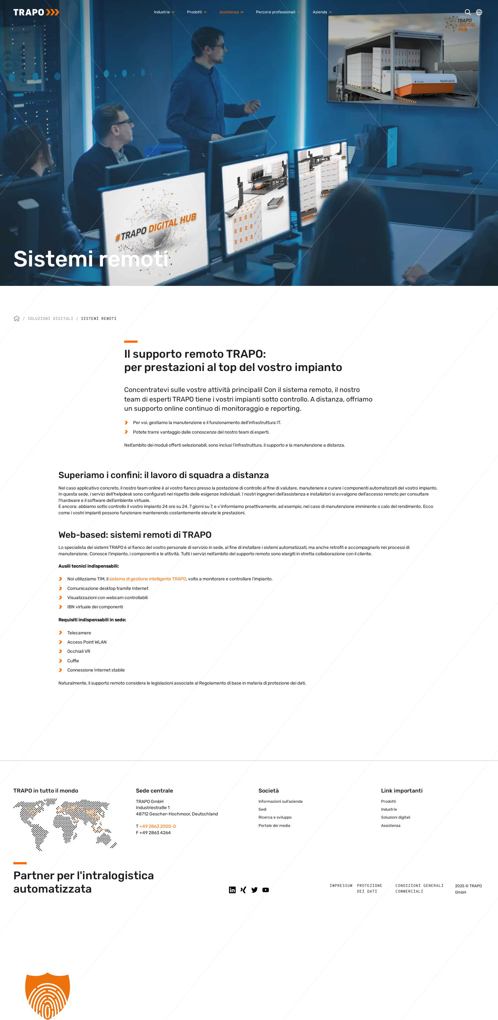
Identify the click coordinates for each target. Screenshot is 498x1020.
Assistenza (390, 825)
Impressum (341, 885)
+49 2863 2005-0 (157, 826)
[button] (249, 996)
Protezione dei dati (369, 888)
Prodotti (388, 801)
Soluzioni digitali (50, 318)
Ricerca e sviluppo (275, 817)
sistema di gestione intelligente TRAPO (147, 579)
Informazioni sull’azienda (281, 801)
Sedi (262, 809)
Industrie (389, 809)
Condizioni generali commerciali (419, 888)
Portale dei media (274, 825)
